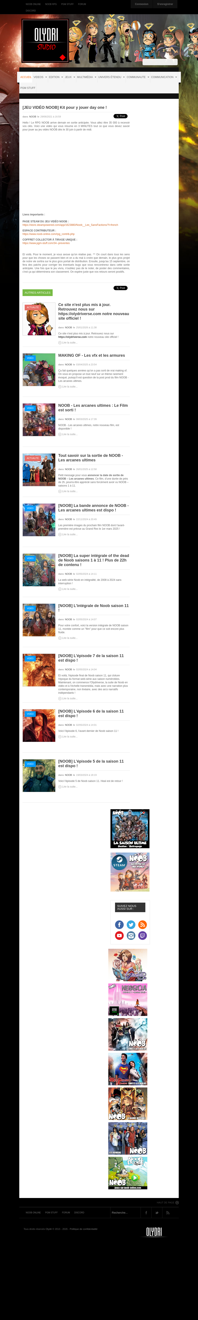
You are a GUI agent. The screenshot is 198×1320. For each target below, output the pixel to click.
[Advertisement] (100, 1278)
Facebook (146, 1212)
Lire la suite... (70, 342)
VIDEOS (40, 77)
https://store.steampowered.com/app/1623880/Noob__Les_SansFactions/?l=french (70, 224)
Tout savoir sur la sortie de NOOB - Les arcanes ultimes (90, 457)
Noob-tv (159, 1232)
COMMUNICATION (164, 77)
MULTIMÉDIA (86, 77)
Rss (167, 1212)
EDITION (56, 77)
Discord (31, 11)
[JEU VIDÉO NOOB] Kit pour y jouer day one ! (65, 107)
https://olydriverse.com (72, 337)
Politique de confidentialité (83, 1229)
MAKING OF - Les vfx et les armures (91, 355)
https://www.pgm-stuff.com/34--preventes (46, 243)
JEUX (70, 77)
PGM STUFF (27, 88)
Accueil (26, 77)
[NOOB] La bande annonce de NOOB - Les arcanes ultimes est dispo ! (93, 507)
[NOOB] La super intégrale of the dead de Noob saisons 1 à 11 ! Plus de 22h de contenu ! (93, 560)
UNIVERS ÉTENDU (111, 77)
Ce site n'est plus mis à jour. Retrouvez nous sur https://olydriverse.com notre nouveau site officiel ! (93, 312)
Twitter (157, 1212)
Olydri (48, 1229)
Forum (82, 4)
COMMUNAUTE (138, 77)
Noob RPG (51, 4)
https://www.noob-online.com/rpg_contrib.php (49, 234)
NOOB (32, 116)
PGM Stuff (67, 4)
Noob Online (33, 4)
